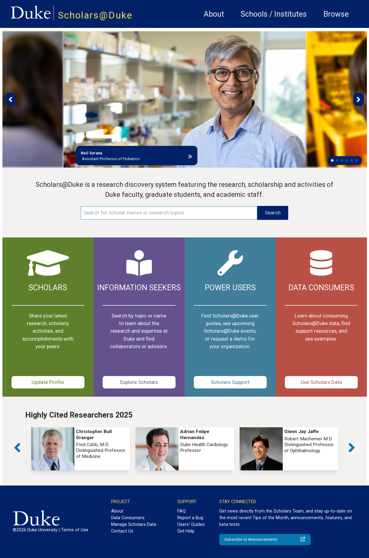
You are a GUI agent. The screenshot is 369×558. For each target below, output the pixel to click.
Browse (336, 14)
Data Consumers (128, 517)
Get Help (185, 531)
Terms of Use (74, 530)
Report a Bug (190, 517)
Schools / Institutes (274, 14)
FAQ (181, 511)
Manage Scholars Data (133, 524)
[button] (332, 160)
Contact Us (122, 531)
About (214, 14)
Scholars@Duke (95, 15)
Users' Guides (191, 524)
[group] (80, 448)
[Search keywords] (169, 213)
